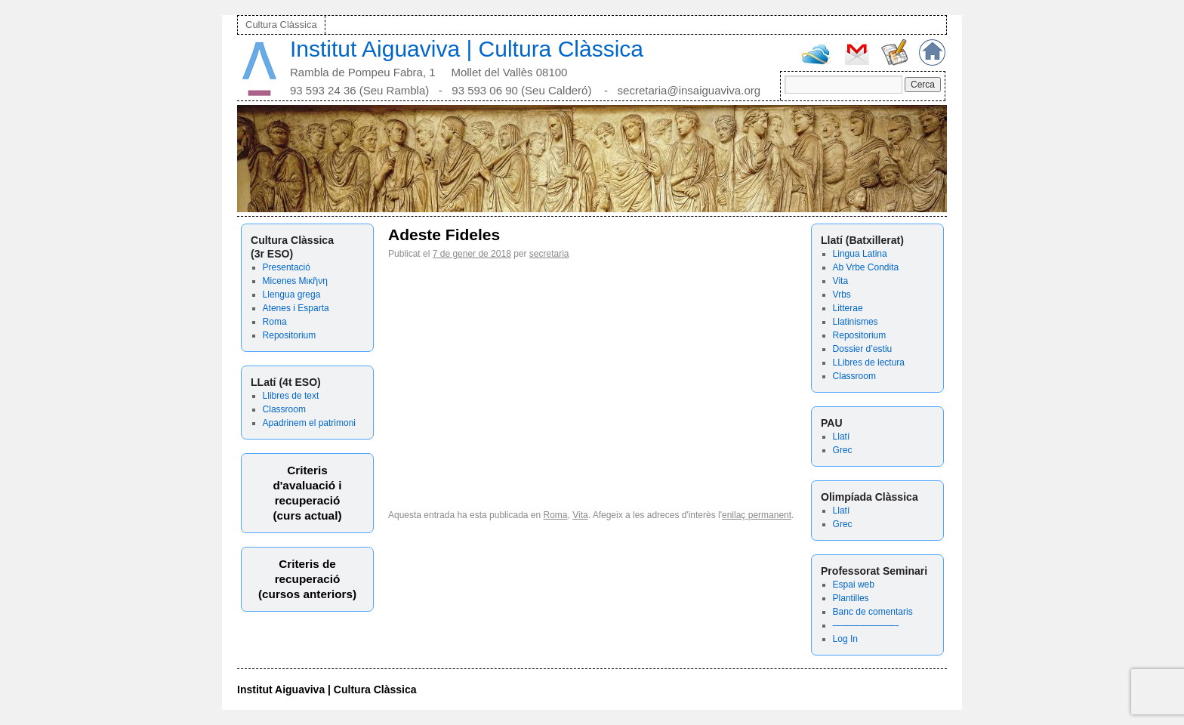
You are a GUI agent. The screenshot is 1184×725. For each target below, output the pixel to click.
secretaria (549, 253)
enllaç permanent (756, 515)
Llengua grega (292, 294)
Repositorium (289, 335)
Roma (275, 321)
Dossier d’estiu (863, 349)
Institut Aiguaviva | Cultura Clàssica (466, 48)
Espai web (853, 584)
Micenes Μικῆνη (295, 281)
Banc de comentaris (873, 611)
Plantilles (851, 598)
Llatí (841, 436)
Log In (845, 639)
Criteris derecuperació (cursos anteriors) (307, 578)
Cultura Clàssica (281, 24)
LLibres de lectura (869, 362)
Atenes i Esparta (296, 308)
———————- (866, 625)
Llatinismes (855, 321)
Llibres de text (291, 395)
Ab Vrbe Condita (866, 267)
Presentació (286, 267)
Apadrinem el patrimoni (309, 423)
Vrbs (842, 294)
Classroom (284, 409)
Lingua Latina (860, 253)
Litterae (848, 308)
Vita (840, 281)
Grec (843, 450)
